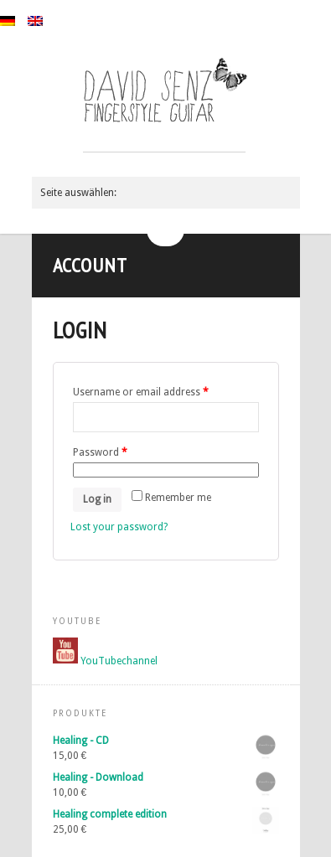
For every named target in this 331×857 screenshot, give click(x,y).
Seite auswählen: (78, 193)
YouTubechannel (119, 660)
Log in (97, 499)
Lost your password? (119, 527)
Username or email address (141, 392)
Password (100, 452)
